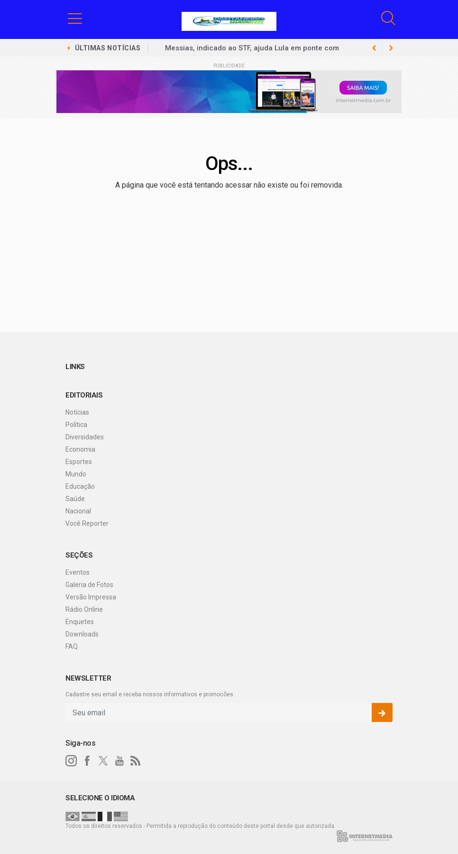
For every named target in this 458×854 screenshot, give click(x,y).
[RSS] (135, 760)
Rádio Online (84, 609)
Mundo (75, 474)
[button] (74, 18)
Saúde (75, 499)
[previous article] (391, 48)
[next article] (374, 48)
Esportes (78, 461)
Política (76, 424)
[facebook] (87, 760)
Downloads (82, 634)
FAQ (71, 646)
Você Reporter (87, 523)
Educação (80, 486)
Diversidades (84, 437)
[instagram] (71, 760)
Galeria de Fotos (89, 584)
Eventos (77, 572)
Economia (80, 449)
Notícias (77, 412)
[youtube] (119, 760)
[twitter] (103, 760)
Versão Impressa (90, 597)
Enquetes (79, 622)
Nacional (78, 511)
